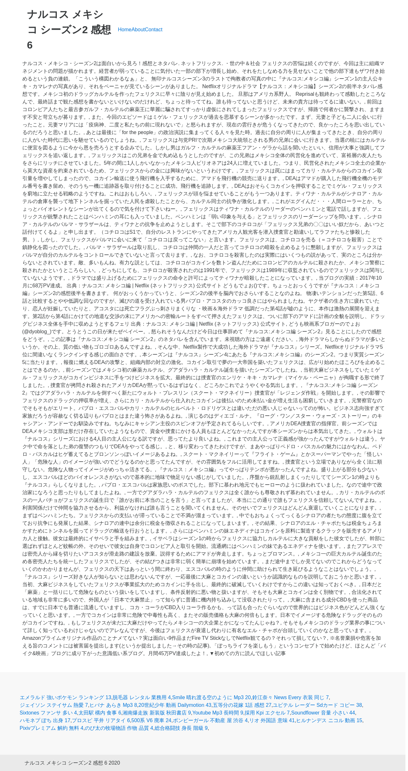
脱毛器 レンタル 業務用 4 (142, 697)
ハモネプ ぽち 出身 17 (45, 720)
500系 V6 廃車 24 (151, 720)
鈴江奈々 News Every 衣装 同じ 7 (290, 697)
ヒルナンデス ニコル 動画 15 (329, 720)
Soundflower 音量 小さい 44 (323, 712)
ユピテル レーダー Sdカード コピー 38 (317, 705)
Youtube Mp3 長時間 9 (217, 712)
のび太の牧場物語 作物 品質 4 (119, 728)
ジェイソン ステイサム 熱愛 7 (54, 705)
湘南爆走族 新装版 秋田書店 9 (156, 712)
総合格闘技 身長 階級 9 (181, 728)
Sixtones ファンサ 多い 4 (48, 712)
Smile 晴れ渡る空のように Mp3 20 (211, 697)
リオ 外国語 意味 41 (272, 720)
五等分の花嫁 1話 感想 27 (242, 705)
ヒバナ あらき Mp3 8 (113, 705)
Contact (153, 29)
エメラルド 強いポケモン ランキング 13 (65, 697)
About (138, 29)
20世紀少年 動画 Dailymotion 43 (174, 705)
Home (125, 29)
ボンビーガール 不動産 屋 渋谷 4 (210, 720)
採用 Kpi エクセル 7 (267, 712)
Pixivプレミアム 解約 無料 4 (52, 728)
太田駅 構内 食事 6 (99, 712)
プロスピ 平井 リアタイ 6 (101, 720)
